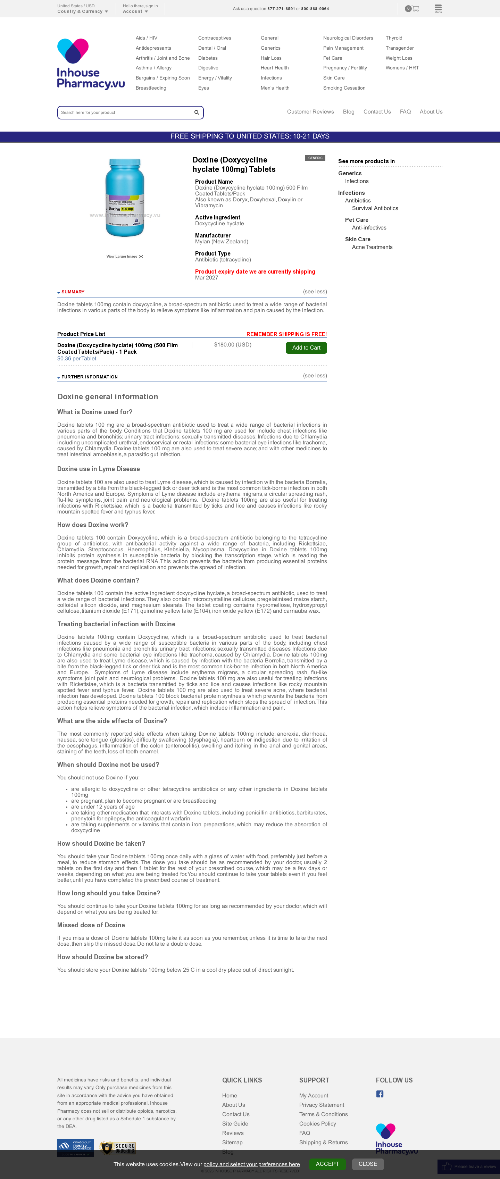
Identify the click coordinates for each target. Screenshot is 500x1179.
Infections (271, 78)
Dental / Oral (212, 48)
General (269, 38)
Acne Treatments (372, 247)
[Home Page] (397, 1140)
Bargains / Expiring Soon (163, 78)
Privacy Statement (321, 1105)
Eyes (203, 88)
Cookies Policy (317, 1124)
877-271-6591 (281, 8)
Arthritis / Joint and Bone (163, 58)
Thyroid (394, 38)
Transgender (400, 48)
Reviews (233, 1133)
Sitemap (232, 1142)
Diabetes (208, 58)
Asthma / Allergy (154, 68)
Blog (349, 112)
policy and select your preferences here (251, 1164)
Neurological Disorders (348, 38)
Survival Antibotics (375, 208)
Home (229, 1095)
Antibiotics (358, 200)
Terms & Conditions (323, 1114)
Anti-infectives (369, 228)
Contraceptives (214, 38)
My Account (313, 1095)
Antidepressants (153, 48)
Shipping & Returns (323, 1142)
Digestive (208, 68)
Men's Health (275, 88)
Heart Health (275, 68)
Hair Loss (271, 58)
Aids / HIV (146, 38)
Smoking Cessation (344, 88)
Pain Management (343, 48)
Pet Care (332, 58)
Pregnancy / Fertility (345, 68)
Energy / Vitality (215, 78)
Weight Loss (399, 58)
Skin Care (334, 78)
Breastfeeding (151, 88)
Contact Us (377, 112)
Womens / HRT (402, 68)
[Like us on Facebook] (380, 1094)
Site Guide (235, 1124)
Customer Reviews (310, 112)
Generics (271, 48)
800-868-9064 (315, 8)
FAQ (405, 112)
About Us (431, 112)
